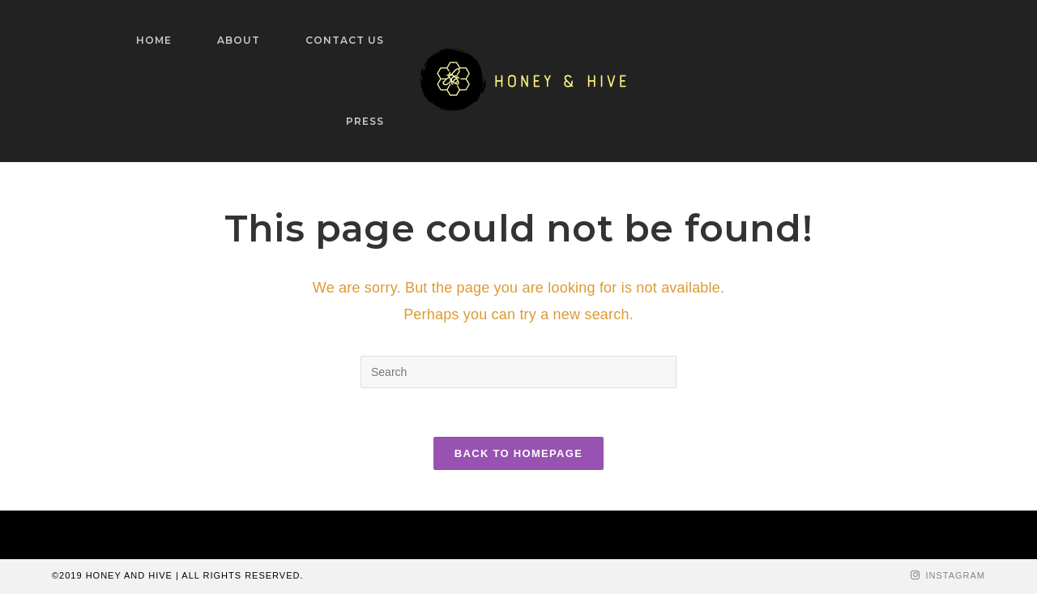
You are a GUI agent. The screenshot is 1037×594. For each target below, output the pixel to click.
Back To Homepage (518, 453)
